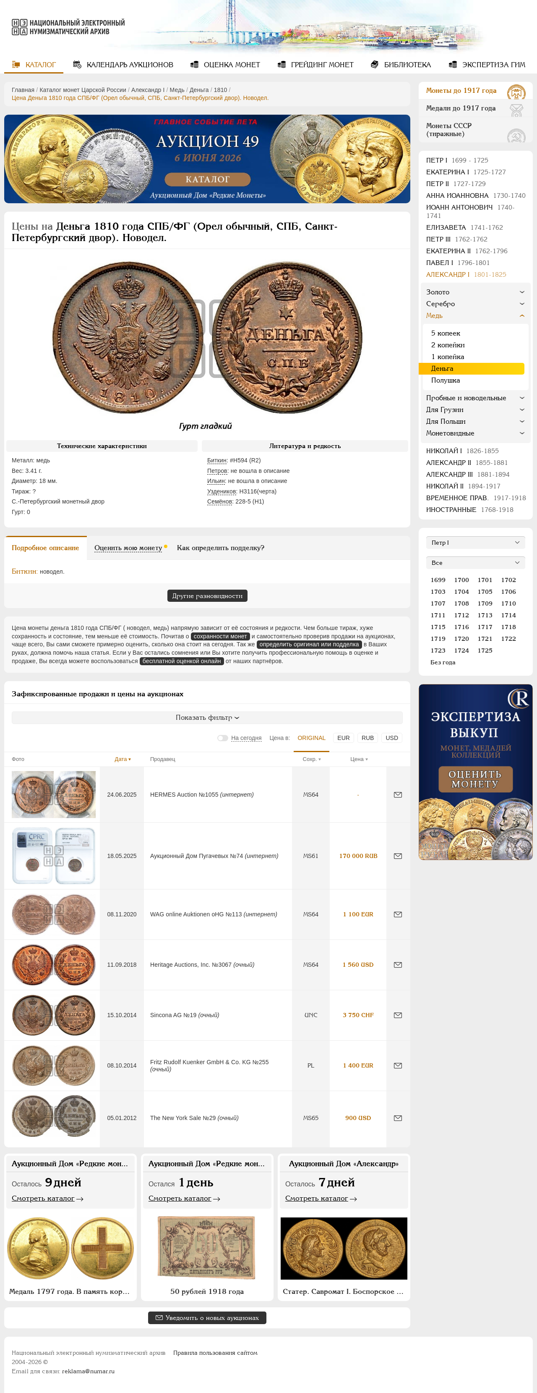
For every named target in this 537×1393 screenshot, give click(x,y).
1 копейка (447, 357)
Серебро (440, 304)
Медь (177, 90)
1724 (461, 650)
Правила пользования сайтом (215, 1352)
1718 (508, 627)
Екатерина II (467, 250)
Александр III (468, 474)
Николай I (462, 450)
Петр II (456, 183)
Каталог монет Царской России (82, 90)
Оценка (231, 65)
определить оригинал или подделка (309, 644)
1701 (485, 580)
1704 (461, 591)
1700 (461, 580)
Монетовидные (450, 433)
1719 (438, 638)
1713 (485, 615)
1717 (485, 627)
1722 (508, 638)
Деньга (199, 90)
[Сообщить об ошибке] (398, 795)
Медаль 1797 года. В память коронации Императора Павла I (71, 1291)
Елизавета (464, 227)
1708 (461, 603)
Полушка (445, 380)
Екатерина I (466, 172)
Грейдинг (321, 65)
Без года (443, 662)
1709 (485, 603)
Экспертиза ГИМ (492, 65)
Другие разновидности (207, 595)
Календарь (129, 65)
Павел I (458, 262)
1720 (461, 638)
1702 (508, 580)
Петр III (456, 239)
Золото (437, 292)
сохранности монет (220, 636)
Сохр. (310, 759)
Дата (121, 759)
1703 (438, 591)
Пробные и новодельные (466, 398)
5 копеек (445, 333)
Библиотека (406, 65)
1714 (508, 615)
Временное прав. (476, 497)
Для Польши (446, 421)
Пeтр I (457, 160)
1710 (508, 603)
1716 (461, 627)
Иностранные (470, 509)
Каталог (39, 65)
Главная (23, 90)
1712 (461, 615)
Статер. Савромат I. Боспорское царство (345, 1291)
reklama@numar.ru (88, 1371)
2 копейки (448, 345)
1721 (485, 638)
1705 (485, 591)
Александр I (147, 90)
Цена (356, 759)
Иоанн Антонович (470, 211)
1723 (438, 650)
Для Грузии (445, 410)
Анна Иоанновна (476, 195)
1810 (220, 90)
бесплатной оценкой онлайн (182, 661)
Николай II (463, 486)
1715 (438, 627)
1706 (508, 591)
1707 (438, 603)
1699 (438, 580)
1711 (438, 615)
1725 (485, 650)
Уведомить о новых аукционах (212, 1317)
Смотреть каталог (43, 1198)
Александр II (467, 462)
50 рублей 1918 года (207, 1291)
